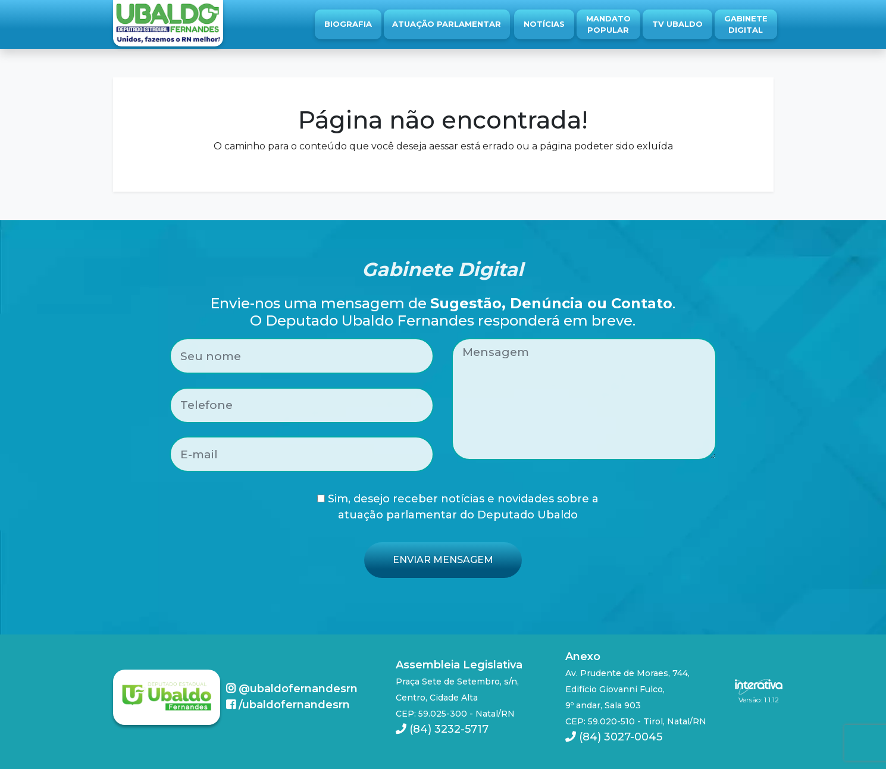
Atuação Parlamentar (446, 24)
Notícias (544, 24)
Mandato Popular (608, 24)
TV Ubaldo (677, 24)
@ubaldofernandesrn (292, 688)
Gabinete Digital (746, 24)
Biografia (348, 24)
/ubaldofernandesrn (288, 704)
